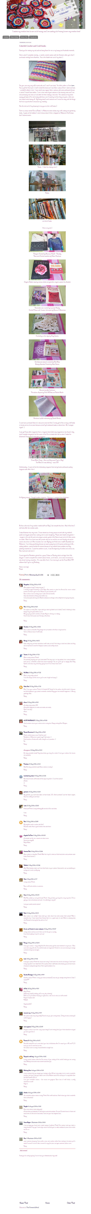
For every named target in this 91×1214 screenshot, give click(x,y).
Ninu (25, 1138)
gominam (26, 792)
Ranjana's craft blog (29, 1056)
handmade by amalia (29, 776)
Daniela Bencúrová (29, 732)
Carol (25, 895)
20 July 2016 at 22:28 (34, 792)
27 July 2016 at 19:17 (36, 1013)
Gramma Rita (27, 851)
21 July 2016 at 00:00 (39, 835)
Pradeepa (26, 764)
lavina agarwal (27, 1027)
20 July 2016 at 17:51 (35, 686)
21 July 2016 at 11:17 (32, 879)
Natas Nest (26, 686)
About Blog (14, 37)
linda (25, 959)
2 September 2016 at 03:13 (38, 1122)
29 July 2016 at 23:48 (37, 1027)
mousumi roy (27, 1013)
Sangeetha (26, 584)
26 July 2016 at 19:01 (33, 988)
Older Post (71, 1202)
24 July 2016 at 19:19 (38, 975)
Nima (25, 879)
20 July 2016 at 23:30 (33, 806)
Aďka (25, 988)
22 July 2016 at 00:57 (50, 929)
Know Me (24, 37)
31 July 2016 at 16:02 (34, 1040)
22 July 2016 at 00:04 (33, 895)
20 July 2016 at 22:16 (40, 776)
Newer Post (24, 1202)
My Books (33, 37)
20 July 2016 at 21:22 (35, 764)
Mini (25, 607)
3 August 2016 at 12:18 (37, 1070)
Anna (25, 702)
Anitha (25, 1093)
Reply (25, 600)
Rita (25, 821)
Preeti (26, 575)
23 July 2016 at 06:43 (33, 943)
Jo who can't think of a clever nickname (33, 929)
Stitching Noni (27, 1070)
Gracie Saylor (27, 1122)
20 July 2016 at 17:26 (35, 672)
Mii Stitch (26, 672)
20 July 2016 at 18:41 (32, 702)
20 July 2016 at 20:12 (36, 750)
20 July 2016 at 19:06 (41, 720)
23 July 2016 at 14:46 (32, 959)
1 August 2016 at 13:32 (40, 1056)
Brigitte (26, 1106)
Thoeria (25, 654)
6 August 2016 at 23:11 (34, 1093)
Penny (25, 943)
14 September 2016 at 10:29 (34, 1138)
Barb (25, 913)
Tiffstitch (26, 865)
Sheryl (25, 641)
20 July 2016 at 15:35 (35, 627)
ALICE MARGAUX (29, 720)
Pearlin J (26, 1040)
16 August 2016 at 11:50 (34, 1106)
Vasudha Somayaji (28, 975)
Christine (26, 627)
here (73, 85)
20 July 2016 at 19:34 (40, 732)
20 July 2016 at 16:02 (34, 641)
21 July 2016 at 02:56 (37, 851)
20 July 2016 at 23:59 (32, 821)
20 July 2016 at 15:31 (32, 607)
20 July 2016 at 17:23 (33, 654)
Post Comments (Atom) (33, 1207)
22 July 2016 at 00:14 (33, 913)
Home (6, 37)
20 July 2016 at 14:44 (35, 584)
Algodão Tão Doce (28, 835)
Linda (25, 806)
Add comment (23, 1150)
